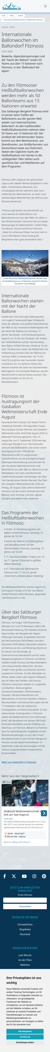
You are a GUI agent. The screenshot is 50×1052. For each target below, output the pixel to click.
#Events (7, 842)
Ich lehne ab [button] (25, 1037)
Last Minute (25, 955)
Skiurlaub (25, 934)
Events (20, 15)
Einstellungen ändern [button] (25, 1042)
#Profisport (24, 842)
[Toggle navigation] (45, 6)
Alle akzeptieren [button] (25, 1031)
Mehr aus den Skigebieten (20, 776)
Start (3, 15)
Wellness (25, 964)
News (12, 15)
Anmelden (25, 906)
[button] (44, 813)
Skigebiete (25, 929)
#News (15, 842)
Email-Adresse (25, 894)
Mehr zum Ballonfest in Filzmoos (19, 762)
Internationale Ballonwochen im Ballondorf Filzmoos (23, 20)
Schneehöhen (25, 924)
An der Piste (25, 960)
